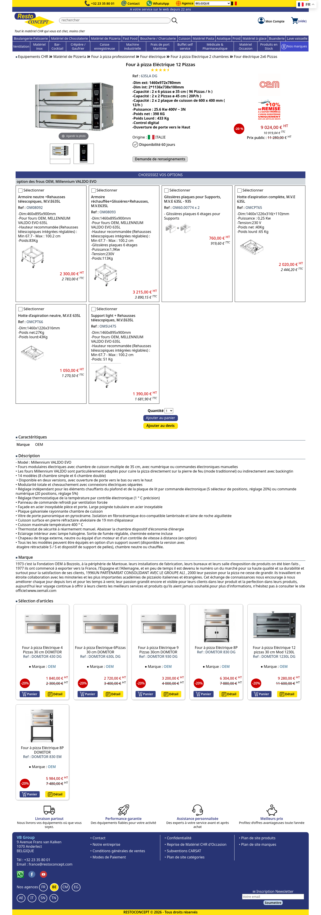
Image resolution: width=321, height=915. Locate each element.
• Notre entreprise (105, 844)
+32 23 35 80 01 (103, 3)
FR (43, 886)
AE (21, 897)
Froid (236, 38)
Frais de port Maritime (159, 46)
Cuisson (184, 38)
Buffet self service (185, 46)
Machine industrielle (132, 46)
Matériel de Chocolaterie (69, 38)
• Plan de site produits (257, 838)
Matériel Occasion (245, 46)
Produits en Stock (268, 46)
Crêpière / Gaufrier (78, 46)
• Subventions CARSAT (183, 850)
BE (54, 886)
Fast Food (130, 38)
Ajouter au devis (160, 425)
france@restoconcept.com (50, 864)
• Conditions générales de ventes (117, 850)
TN (53, 897)
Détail (55, 694)
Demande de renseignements (160, 159)
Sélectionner (33, 190)
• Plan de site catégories (184, 857)
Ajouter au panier (160, 417)
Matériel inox (39, 46)
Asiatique (224, 38)
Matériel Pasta (203, 38)
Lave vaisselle (297, 38)
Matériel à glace (255, 38)
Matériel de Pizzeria (105, 38)
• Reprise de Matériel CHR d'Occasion (195, 844)
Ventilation (21, 46)
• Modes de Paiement (108, 857)
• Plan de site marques (257, 844)
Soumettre (273, 903)
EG (76, 886)
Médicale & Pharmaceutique (215, 46)
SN (43, 897)
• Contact (97, 838)
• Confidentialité (178, 838)
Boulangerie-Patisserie (31, 38)
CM (65, 886)
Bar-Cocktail (57, 46)
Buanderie (277, 38)
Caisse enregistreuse (104, 46)
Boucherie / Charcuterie (158, 38)
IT (31, 897)
